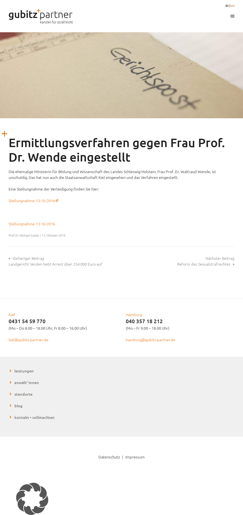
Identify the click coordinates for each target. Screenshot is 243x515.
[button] (121, 499)
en (232, 5)
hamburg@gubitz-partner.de (150, 339)
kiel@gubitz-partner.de (28, 339)
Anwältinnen (26, 382)
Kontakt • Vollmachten (34, 417)
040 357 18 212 (144, 321)
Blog (18, 405)
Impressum (135, 456)
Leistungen (24, 370)
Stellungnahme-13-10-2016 (34, 200)
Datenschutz (109, 456)
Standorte (23, 394)
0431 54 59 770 (27, 321)
